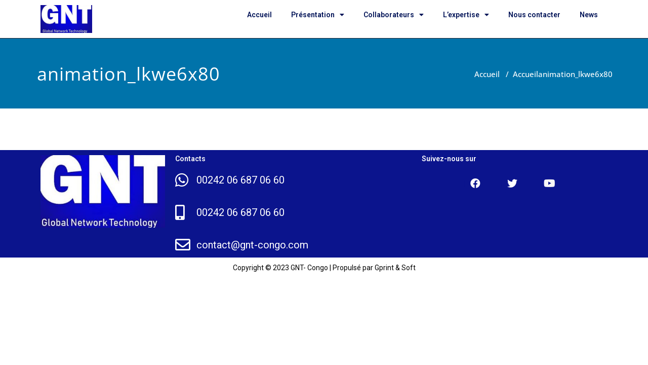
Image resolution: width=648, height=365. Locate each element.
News (589, 15)
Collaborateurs (393, 14)
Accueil (259, 15)
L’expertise (466, 14)
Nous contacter (534, 15)
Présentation (317, 14)
